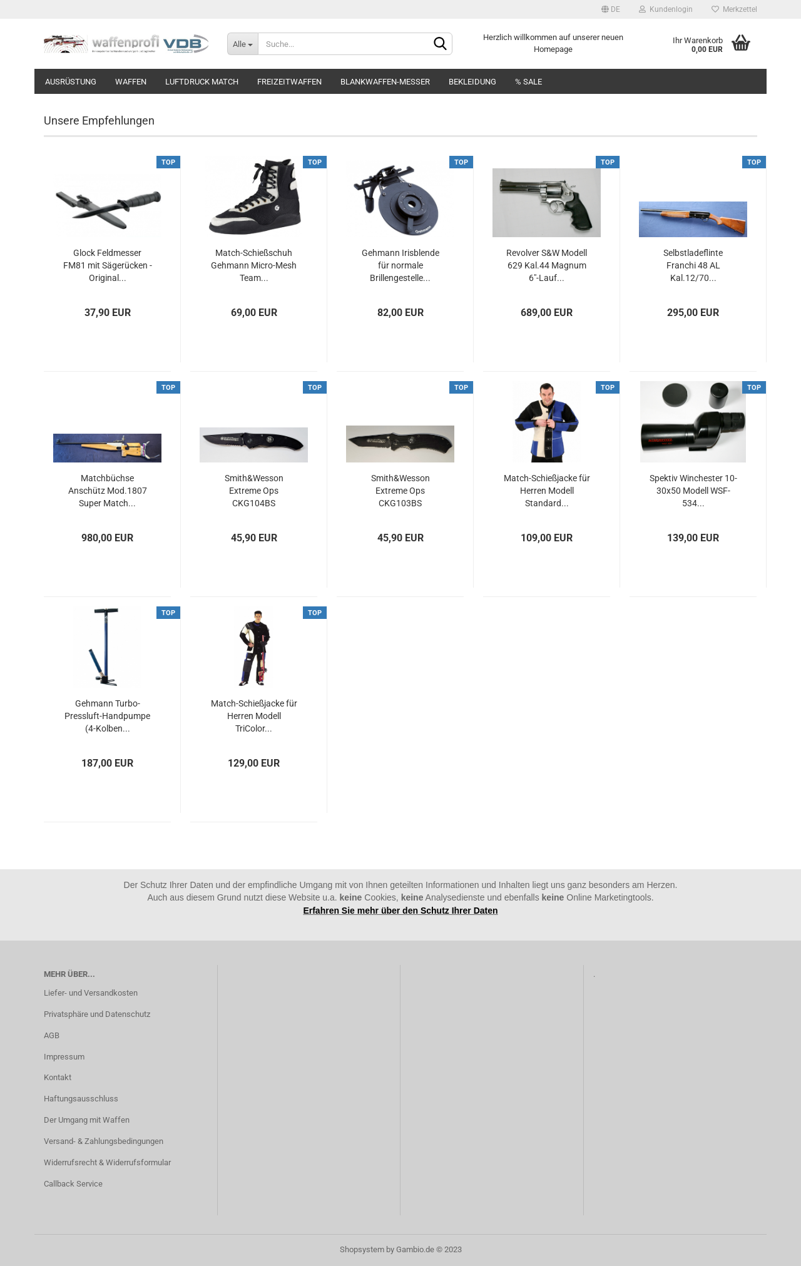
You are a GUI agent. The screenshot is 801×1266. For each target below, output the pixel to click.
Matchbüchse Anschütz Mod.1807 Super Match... (107, 490)
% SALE (528, 81)
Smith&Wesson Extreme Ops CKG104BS (254, 490)
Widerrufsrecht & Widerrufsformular (107, 1162)
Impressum (64, 1056)
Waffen (130, 81)
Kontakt (57, 1077)
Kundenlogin (666, 9)
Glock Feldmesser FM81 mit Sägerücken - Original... (107, 265)
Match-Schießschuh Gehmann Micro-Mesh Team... (254, 265)
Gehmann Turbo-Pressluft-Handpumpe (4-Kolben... (107, 715)
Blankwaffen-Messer (385, 81)
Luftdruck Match (201, 81)
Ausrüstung (70, 81)
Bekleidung (472, 81)
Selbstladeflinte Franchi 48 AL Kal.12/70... (693, 265)
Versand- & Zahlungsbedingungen (103, 1141)
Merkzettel (734, 9)
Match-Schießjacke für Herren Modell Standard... (547, 490)
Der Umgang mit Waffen (87, 1120)
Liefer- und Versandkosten (91, 993)
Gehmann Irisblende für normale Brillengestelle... (400, 265)
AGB (51, 1035)
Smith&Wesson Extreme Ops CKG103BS (400, 490)
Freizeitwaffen (289, 81)
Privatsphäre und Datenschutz (97, 1014)
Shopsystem (362, 1249)
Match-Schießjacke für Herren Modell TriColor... (254, 715)
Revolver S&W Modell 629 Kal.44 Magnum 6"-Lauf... (546, 265)
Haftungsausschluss (81, 1098)
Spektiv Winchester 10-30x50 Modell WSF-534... (693, 490)
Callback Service (73, 1183)
